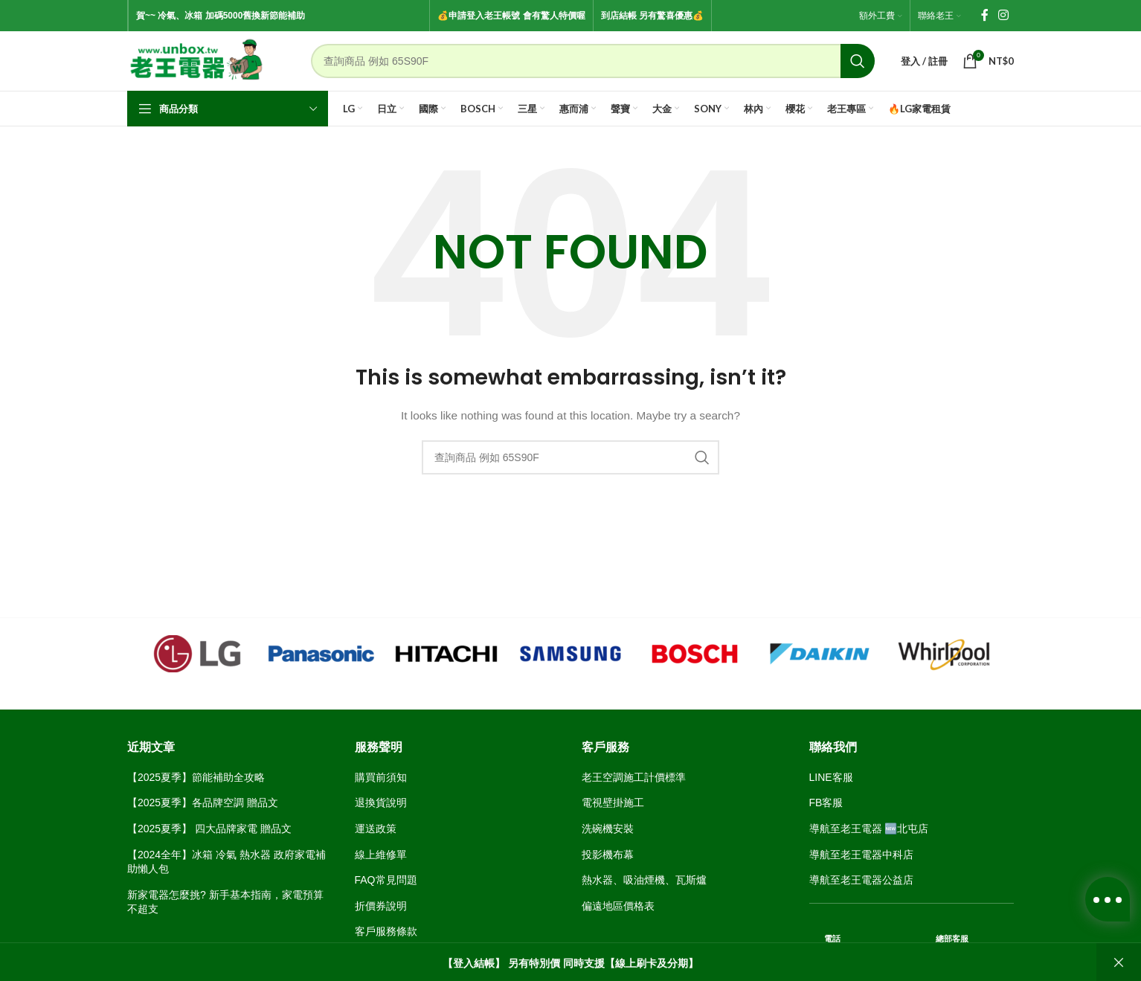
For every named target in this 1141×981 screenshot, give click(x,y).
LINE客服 (831, 777)
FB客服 (826, 802)
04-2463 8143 (981, 964)
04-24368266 (875, 964)
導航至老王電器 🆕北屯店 (869, 828)
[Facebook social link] (985, 15)
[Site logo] (196, 60)
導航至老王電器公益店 (861, 880)
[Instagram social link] (1004, 15)
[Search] (593, 61)
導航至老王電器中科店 (861, 855)
